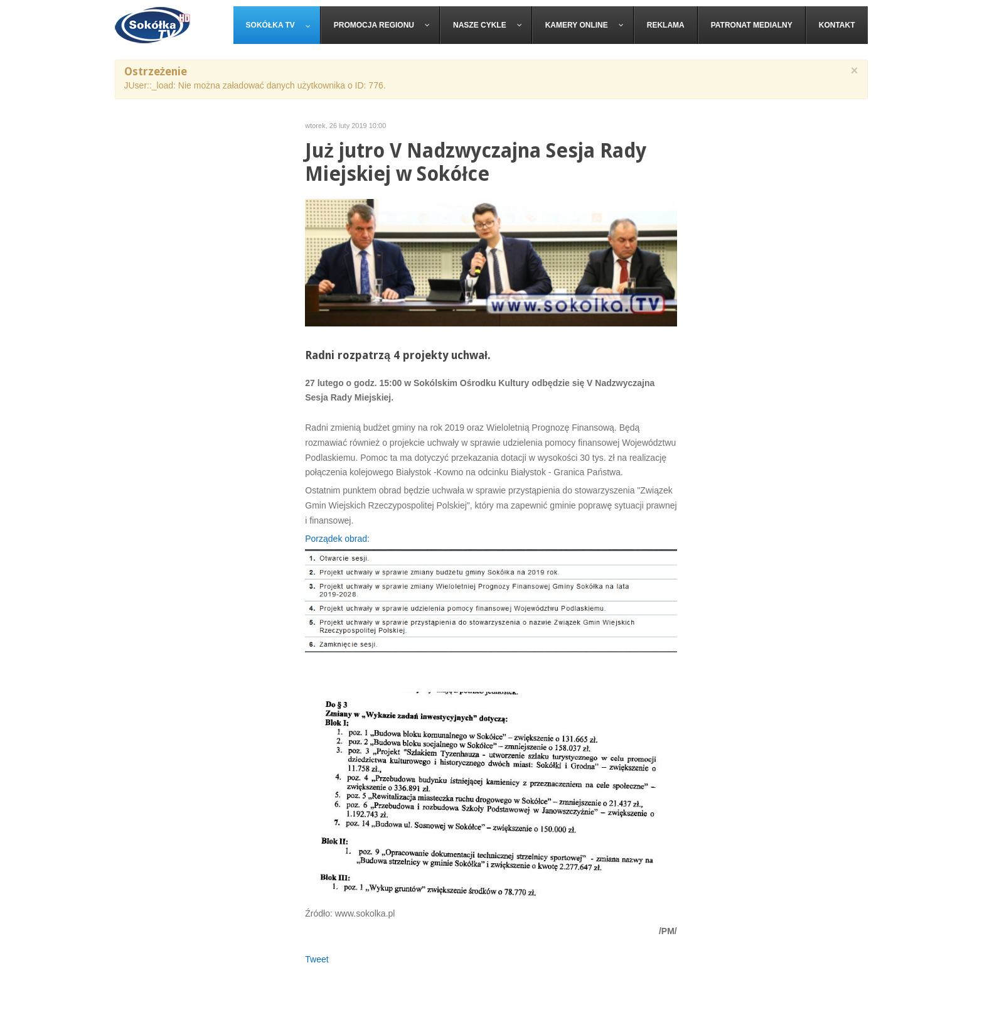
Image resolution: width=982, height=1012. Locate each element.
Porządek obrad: (337, 539)
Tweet (316, 959)
